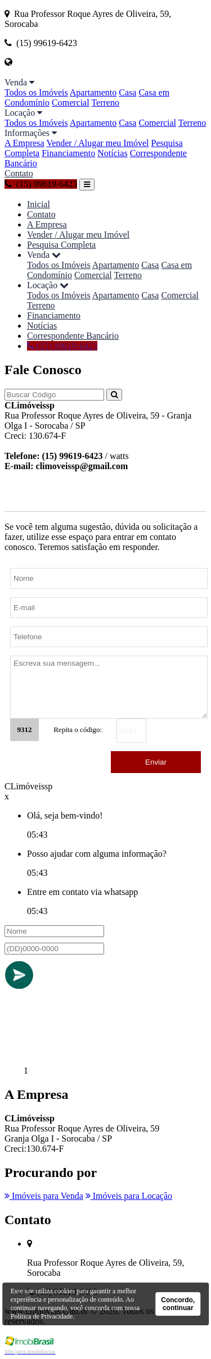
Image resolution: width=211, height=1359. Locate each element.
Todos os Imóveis (36, 92)
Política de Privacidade (42, 1316)
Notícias (112, 153)
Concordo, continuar (178, 1304)
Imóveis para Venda (44, 1196)
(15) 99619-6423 (41, 184)
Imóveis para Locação (129, 1196)
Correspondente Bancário (73, 335)
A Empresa (24, 143)
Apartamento (93, 92)
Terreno (105, 102)
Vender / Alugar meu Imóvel (97, 143)
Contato (19, 173)
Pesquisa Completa (61, 244)
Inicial (38, 204)
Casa (127, 92)
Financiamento (68, 153)
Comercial (70, 102)
